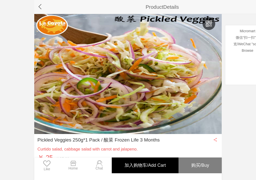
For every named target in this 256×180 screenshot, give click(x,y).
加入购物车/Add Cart (145, 165)
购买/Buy (200, 165)
